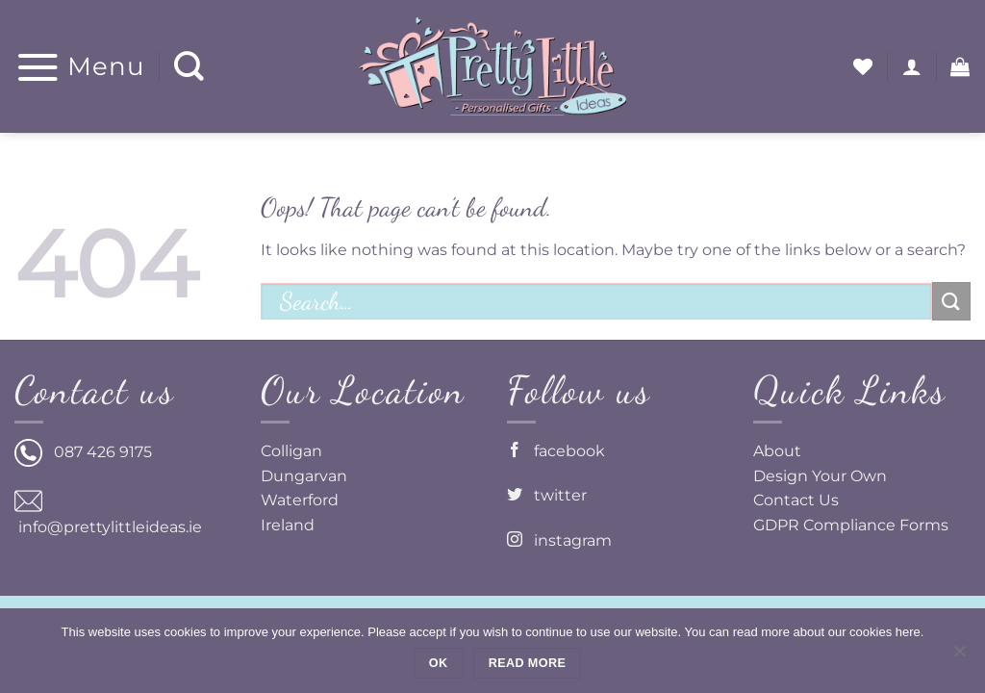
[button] (79, 66)
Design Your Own (820, 476)
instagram (559, 540)
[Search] (189, 66)
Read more (527, 663)
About (777, 451)
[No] (959, 656)
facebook (556, 451)
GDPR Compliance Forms (850, 525)
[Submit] (951, 301)
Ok (438, 663)
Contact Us (796, 500)
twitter (547, 495)
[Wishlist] (863, 66)
